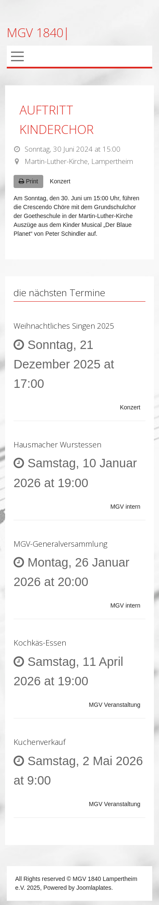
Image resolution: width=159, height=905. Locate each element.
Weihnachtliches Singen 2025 (64, 326)
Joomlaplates (94, 887)
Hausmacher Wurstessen (57, 444)
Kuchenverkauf (39, 742)
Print (28, 181)
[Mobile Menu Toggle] (17, 56)
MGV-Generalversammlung (60, 544)
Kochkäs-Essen (40, 643)
